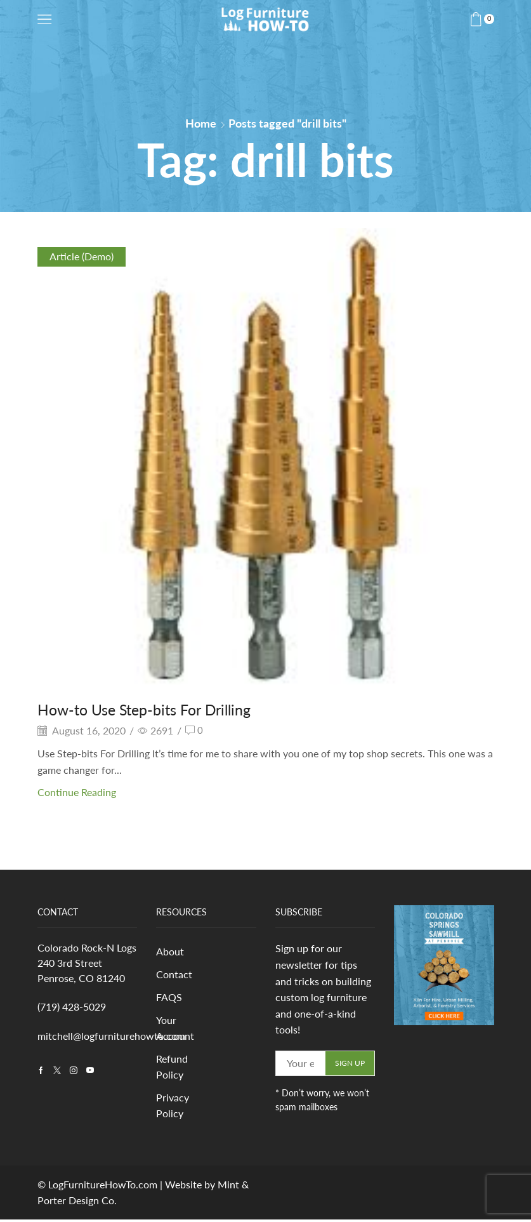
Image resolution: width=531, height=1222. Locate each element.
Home (200, 123)
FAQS (169, 998)
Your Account (175, 1029)
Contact (174, 975)
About (170, 952)
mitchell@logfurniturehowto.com (111, 1036)
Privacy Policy (172, 1108)
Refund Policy (172, 1068)
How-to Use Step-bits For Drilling (149, 709)
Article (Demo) (81, 256)
